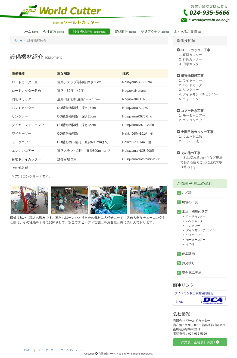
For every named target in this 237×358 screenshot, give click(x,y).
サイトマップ (45, 350)
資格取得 (126, 31)
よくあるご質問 (187, 31)
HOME (27, 350)
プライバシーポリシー (73, 350)
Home (17, 40)
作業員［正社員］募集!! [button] (200, 342)
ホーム (30, 31)
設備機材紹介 (89, 31)
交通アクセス (155, 31)
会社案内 (53, 31)
